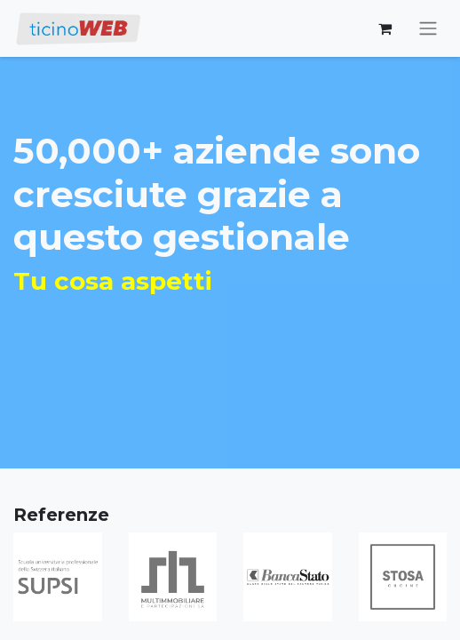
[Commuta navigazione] (428, 29)
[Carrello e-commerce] (384, 28)
